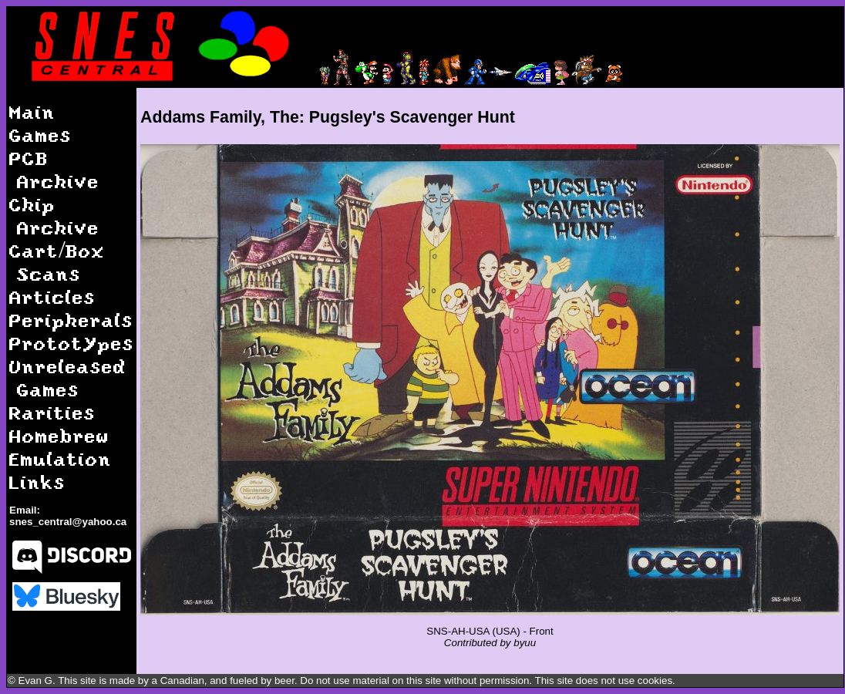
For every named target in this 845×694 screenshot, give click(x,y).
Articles (52, 296)
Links (37, 481)
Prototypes (71, 342)
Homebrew (59, 435)
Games (40, 134)
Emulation (60, 458)
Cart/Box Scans (57, 262)
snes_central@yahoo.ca (67, 521)
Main (32, 111)
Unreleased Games (67, 377)
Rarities (52, 412)
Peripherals (71, 319)
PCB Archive (54, 169)
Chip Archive (54, 215)
